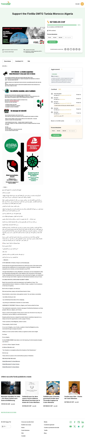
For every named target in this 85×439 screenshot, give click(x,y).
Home (22, 427)
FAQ (22, 433)
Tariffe (45, 430)
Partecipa (52, 42)
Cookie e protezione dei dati (51, 427)
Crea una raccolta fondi (27, 422)
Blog (45, 433)
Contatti (23, 436)
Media (45, 422)
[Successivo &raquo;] (79, 121)
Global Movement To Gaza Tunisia (10, 364)
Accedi (77, 4)
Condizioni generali (49, 424)
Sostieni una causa (26, 424)
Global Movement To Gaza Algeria (10, 366)
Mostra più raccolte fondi (8, 412)
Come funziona (25, 430)
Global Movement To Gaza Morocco (11, 361)
